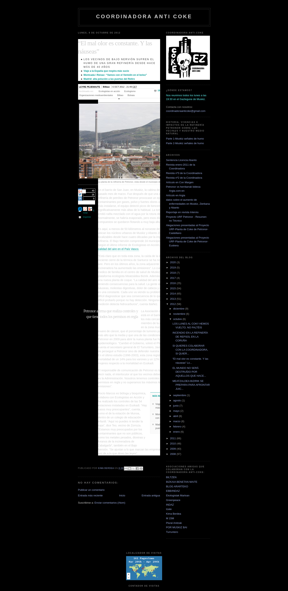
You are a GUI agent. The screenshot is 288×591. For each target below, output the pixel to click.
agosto (177, 400)
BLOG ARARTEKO (177, 486)
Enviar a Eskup (90, 209)
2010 (173, 443)
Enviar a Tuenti (80, 209)
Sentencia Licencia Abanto (181, 160)
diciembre (179, 308)
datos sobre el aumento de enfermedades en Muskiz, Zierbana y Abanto (188, 203)
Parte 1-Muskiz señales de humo (185, 138)
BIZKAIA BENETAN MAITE (182, 481)
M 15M (170, 518)
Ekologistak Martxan (178, 495)
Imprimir (87, 217)
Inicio (122, 495)
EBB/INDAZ (173, 490)
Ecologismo (130, 91)
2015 (173, 288)
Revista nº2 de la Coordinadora (184, 177)
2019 (173, 267)
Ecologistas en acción (109, 91)
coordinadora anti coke (144, 16)
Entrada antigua (151, 495)
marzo (177, 421)
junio (176, 405)
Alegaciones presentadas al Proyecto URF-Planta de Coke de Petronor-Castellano (187, 229)
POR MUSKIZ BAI (176, 527)
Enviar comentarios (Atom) (109, 502)
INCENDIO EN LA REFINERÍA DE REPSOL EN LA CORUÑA (190, 336)
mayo (176, 410)
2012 (173, 304)
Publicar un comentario (91, 489)
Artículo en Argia (175, 195)
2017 (173, 277)
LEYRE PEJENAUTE (89, 87)
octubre (178, 319)
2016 (173, 283)
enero (177, 431)
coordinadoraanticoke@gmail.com (186, 110)
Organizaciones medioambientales (96, 95)
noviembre (179, 313)
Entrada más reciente (90, 495)
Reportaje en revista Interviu (182, 212)
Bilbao (120, 95)
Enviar (88, 211)
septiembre (180, 395)
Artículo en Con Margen (180, 182)
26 (93, 194)
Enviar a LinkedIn (80, 198)
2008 (173, 453)
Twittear (80, 194)
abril (176, 416)
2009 (173, 448)
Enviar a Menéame (85, 209)
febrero (177, 426)
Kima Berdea (173, 513)
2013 (173, 298)
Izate (169, 509)
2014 (173, 293)
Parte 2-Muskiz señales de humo (185, 143)
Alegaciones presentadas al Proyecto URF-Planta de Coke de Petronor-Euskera (187, 241)
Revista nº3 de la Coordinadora (184, 173)
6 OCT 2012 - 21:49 (124, 87)
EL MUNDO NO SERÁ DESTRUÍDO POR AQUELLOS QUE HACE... (189, 371)
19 (159, 90)
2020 (173, 262)
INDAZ (170, 504)
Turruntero (172, 531)
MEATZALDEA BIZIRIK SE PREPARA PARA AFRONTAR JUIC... (191, 384)
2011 (173, 438)
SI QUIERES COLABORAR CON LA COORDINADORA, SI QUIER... (190, 349)
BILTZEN (171, 477)
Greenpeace (173, 500)
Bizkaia (130, 95)
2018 (173, 272)
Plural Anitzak (174, 522)
